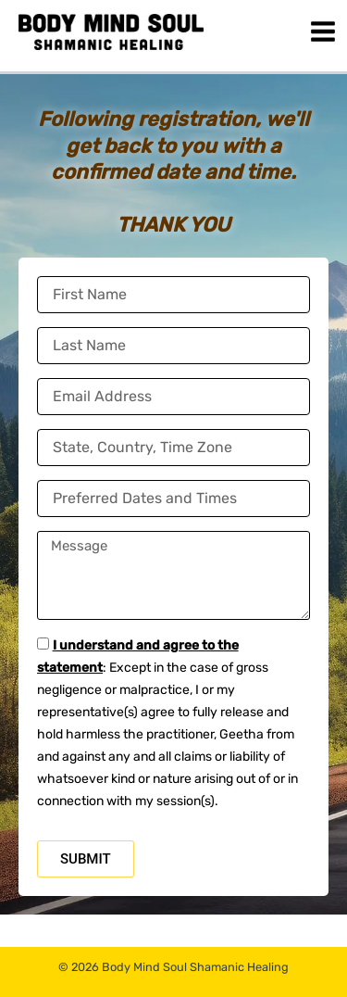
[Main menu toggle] (323, 31)
